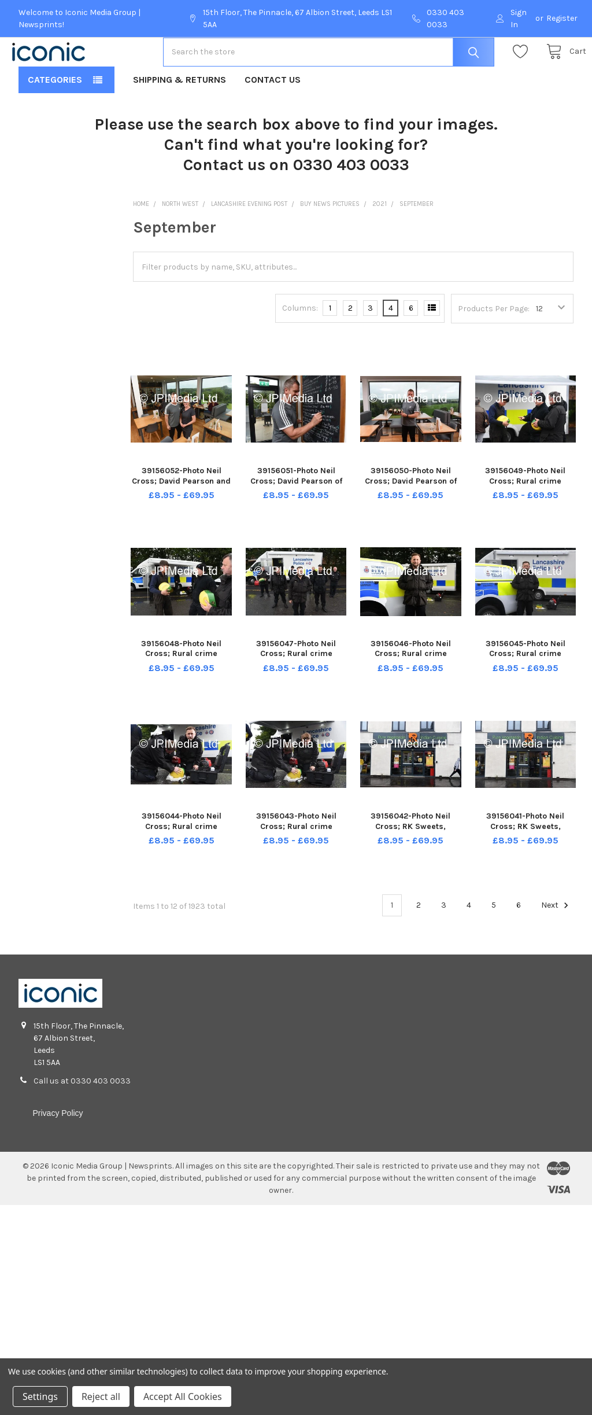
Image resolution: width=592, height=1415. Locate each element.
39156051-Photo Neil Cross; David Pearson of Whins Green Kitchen (296, 518)
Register (562, 18)
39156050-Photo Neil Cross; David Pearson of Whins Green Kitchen (411, 518)
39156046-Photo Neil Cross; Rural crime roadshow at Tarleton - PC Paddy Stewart (410, 696)
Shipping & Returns (179, 116)
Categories (55, 116)
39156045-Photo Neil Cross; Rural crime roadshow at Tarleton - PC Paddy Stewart (525, 696)
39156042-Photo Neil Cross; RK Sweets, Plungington (410, 863)
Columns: (300, 345)
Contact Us (273, 116)
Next (556, 942)
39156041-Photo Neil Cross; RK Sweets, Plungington (525, 863)
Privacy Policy (57, 1150)
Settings (40, 1396)
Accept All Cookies (182, 1396)
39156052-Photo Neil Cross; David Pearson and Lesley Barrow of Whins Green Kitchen (181, 523)
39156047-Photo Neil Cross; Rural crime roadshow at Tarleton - (296, 691)
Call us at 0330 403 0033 (82, 1118)
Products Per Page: (494, 346)
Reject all (101, 1396)
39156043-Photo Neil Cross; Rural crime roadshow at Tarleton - (296, 863)
